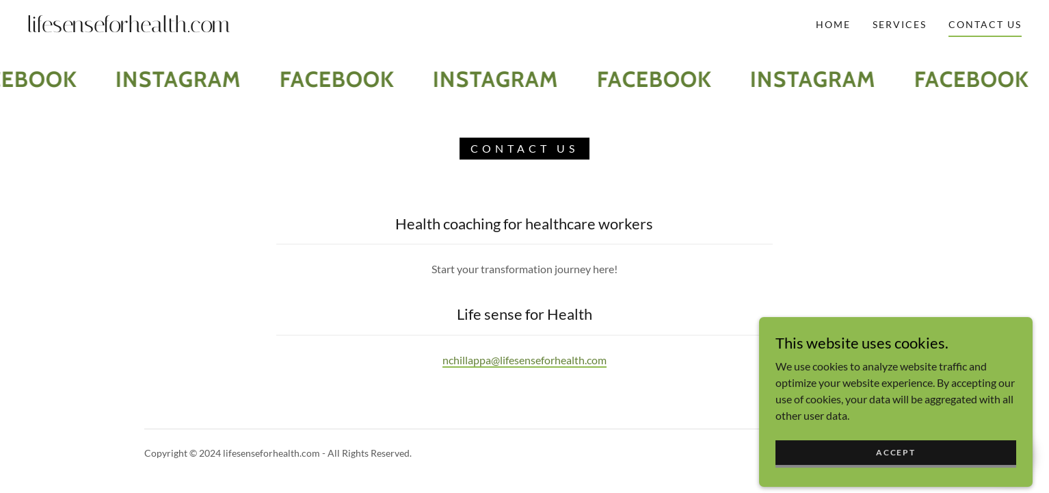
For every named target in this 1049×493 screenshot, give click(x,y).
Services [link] (900, 24)
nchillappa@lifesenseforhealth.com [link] (524, 359)
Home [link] (833, 24)
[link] (165, 27)
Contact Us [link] (985, 24)
